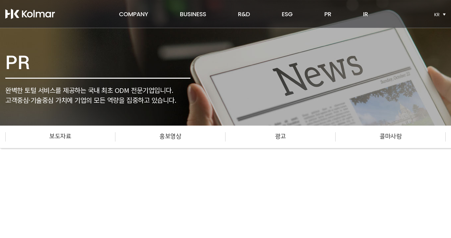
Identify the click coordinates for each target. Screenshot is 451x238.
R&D (244, 14)
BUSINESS (193, 14)
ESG (287, 14)
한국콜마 (30, 14)
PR (327, 14)
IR (365, 14)
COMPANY (133, 14)
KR (437, 14)
